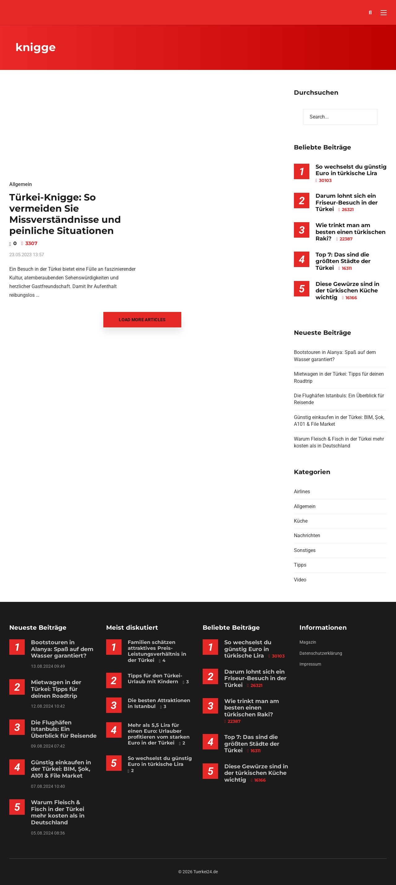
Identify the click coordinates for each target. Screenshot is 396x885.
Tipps (300, 565)
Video (300, 580)
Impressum (310, 664)
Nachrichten (307, 535)
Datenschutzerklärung (320, 653)
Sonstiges (305, 550)
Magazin (307, 642)
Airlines (302, 491)
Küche (301, 521)
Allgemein (20, 184)
